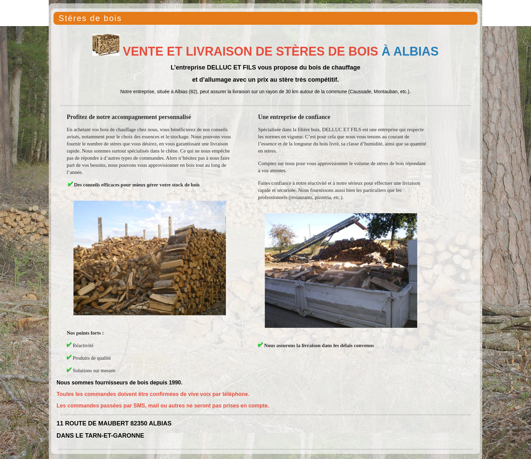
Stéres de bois (90, 18)
